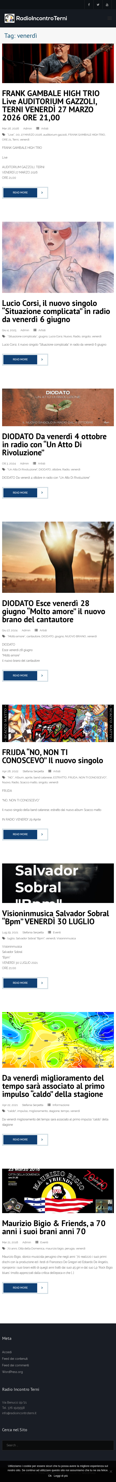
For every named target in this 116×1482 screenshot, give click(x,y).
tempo (65, 1111)
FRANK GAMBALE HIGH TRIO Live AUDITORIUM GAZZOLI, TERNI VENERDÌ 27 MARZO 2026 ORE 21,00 (51, 105)
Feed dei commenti (15, 1365)
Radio (76, 336)
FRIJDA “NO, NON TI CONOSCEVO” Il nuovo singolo (52, 756)
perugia (70, 1248)
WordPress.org (12, 1372)
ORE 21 (6, 139)
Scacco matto (28, 782)
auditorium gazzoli (55, 134)
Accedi (7, 1352)
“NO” (10, 777)
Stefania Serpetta (33, 771)
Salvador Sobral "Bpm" (30, 938)
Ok (50, 1475)
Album (19, 777)
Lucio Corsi (55, 336)
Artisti (44, 128)
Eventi (57, 932)
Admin (27, 128)
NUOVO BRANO (75, 636)
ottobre (56, 469)
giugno (43, 336)
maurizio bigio (55, 1248)
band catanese (43, 777)
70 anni (12, 1248)
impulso (22, 1111)
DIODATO (45, 469)
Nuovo (68, 336)
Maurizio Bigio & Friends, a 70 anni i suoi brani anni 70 (53, 1227)
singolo (86, 336)
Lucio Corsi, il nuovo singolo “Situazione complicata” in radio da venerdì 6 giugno (56, 311)
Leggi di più (61, 1475)
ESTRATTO (60, 777)
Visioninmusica (66, 938)
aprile (28, 777)
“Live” (11, 134)
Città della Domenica (31, 1248)
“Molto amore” (16, 636)
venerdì (24, 139)
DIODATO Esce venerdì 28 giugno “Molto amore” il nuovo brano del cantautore (53, 611)
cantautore (33, 636)
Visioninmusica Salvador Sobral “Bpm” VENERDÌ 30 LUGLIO (55, 917)
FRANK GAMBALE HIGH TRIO (86, 134)
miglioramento (38, 1111)
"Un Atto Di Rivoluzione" (22, 469)
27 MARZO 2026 (31, 134)
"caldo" (11, 1111)
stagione (54, 1111)
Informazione (61, 1105)
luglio (11, 938)
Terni (15, 139)
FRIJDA (73, 777)
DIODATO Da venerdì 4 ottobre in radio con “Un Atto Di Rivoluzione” (54, 444)
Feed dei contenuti (15, 1358)
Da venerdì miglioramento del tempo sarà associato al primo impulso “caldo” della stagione (53, 1085)
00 (18, 134)
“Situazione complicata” (22, 336)
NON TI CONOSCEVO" (92, 777)
